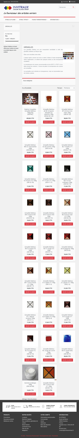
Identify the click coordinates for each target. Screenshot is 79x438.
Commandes (44, 419)
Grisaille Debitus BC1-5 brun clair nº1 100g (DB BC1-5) (48, 385)
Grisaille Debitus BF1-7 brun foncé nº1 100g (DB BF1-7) (30, 283)
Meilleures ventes (8, 421)
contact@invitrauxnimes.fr (66, 430)
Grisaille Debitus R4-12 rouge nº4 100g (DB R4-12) (30, 249)
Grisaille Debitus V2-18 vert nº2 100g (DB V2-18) (30, 180)
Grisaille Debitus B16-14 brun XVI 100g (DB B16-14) (30, 215)
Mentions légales (26, 419)
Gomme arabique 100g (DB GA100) (30, 384)
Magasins (25, 430)
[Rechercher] (66, 7)
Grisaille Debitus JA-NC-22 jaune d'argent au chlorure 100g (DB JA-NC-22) (48, 112)
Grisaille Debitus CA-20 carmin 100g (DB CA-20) (49, 146)
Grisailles (8, 26)
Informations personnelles (48, 417)
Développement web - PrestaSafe (49, 436)
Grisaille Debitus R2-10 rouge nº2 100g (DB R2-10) (30, 351)
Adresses (43, 423)
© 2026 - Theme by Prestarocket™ (30, 436)
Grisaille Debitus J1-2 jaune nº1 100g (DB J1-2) (67, 282)
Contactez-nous (26, 426)
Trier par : (59, 88)
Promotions (7, 417)
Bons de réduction (46, 425)
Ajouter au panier (30, 122)
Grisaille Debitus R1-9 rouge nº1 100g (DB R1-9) (67, 317)
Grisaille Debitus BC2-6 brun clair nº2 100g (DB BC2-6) (67, 215)
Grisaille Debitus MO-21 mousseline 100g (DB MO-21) (30, 147)
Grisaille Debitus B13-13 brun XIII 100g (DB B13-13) (48, 215)
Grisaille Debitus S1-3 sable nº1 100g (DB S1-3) (48, 282)
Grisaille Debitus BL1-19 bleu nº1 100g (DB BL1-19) (67, 147)
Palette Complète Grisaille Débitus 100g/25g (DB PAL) (30, 111)
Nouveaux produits (9, 419)
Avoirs (42, 421)
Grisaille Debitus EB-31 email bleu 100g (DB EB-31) (67, 351)
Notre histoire (26, 425)
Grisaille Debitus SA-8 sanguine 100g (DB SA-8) (67, 248)
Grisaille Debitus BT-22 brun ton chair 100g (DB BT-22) (67, 111)
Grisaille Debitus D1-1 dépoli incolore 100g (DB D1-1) (30, 317)
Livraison (24, 417)
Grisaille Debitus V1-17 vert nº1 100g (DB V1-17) (48, 180)
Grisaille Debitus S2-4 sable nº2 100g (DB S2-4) (48, 316)
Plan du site (25, 428)
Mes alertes (44, 426)
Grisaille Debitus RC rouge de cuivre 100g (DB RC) (49, 351)
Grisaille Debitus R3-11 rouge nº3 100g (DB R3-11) (48, 249)
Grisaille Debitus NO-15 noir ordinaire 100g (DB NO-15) (67, 181)
